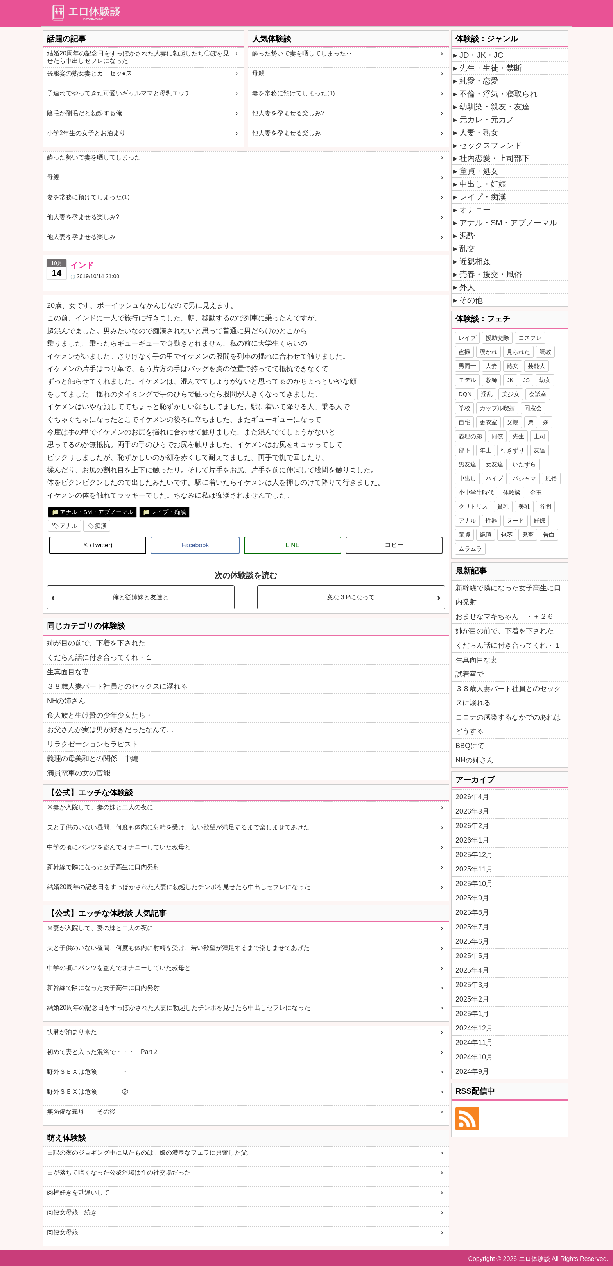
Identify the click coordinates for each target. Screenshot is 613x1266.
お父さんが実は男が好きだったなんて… (110, 730)
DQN (465, 394)
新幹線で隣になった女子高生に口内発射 (103, 867)
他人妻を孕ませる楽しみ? (288, 113)
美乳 (524, 506)
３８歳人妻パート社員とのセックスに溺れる (117, 686)
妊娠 (539, 520)
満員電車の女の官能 (78, 773)
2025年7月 (472, 927)
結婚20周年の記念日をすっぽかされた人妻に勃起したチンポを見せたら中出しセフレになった (178, 887)
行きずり (512, 450)
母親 (258, 73)
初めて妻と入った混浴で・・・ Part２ (102, 1051)
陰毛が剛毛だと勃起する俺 (84, 113)
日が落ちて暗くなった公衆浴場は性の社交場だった (119, 1172)
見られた (518, 351)
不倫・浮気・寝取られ (498, 93)
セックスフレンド (490, 145)
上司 (539, 436)
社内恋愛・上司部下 (494, 158)
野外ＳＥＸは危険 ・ (87, 1071)
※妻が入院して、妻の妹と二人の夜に (100, 807)
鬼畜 (528, 534)
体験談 (512, 492)
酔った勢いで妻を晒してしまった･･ (302, 53)
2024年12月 (474, 1028)
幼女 (545, 380)
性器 (491, 520)
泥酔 (467, 235)
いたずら (524, 464)
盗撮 (464, 351)
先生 (518, 436)
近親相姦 (475, 261)
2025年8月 (472, 912)
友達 (539, 450)
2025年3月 (472, 985)
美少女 (511, 394)
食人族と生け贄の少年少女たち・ (99, 715)
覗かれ (488, 351)
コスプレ (530, 337)
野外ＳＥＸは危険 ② (87, 1091)
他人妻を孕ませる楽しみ (286, 133)
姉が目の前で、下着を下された (96, 643)
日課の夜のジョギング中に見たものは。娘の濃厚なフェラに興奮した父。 (150, 1152)
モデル (467, 380)
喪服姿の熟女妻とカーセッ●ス (89, 73)
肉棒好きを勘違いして (78, 1192)
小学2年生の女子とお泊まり (86, 133)
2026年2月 (472, 826)
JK (510, 380)
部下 (464, 450)
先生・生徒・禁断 (490, 68)
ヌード (515, 520)
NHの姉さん (66, 701)
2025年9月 (472, 898)
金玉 (536, 492)
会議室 (538, 394)
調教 (545, 351)
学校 (464, 408)
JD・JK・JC (481, 55)
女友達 (494, 464)
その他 (471, 300)
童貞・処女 (478, 171)
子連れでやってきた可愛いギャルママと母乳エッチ (119, 93)
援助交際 (497, 337)
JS (526, 380)
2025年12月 (474, 855)
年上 (485, 450)
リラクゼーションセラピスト (92, 744)
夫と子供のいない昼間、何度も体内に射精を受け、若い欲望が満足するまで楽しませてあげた (178, 827)
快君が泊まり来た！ (75, 1032)
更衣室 (488, 422)
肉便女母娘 (62, 1232)
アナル (68, 525)
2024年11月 (474, 1042)
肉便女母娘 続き (72, 1212)
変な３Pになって (351, 597)
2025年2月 (472, 999)
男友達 (467, 464)
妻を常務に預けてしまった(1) (293, 93)
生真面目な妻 (68, 672)
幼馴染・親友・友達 (494, 106)
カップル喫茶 (497, 408)
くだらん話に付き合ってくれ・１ (99, 657)
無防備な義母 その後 (81, 1111)
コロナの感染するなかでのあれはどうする (508, 724)
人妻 (491, 365)
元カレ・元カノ (486, 119)
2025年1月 (472, 1014)
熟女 (512, 365)
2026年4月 (472, 797)
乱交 (467, 248)
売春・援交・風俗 (490, 274)
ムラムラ (470, 548)
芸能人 (536, 365)
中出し (467, 478)
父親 (512, 422)
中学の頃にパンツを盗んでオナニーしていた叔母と (119, 847)
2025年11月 (474, 869)
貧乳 (503, 506)
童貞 (464, 534)
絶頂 (485, 534)
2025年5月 (472, 956)
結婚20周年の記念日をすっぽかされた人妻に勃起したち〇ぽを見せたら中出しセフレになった (138, 57)
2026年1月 (472, 840)
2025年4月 (472, 970)
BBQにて (469, 746)
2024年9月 (472, 1071)
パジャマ (524, 478)
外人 (467, 287)
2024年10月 (474, 1057)
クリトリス (473, 506)
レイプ (467, 337)
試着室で (469, 674)
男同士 (467, 365)
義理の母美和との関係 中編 (92, 758)
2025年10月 (474, 883)
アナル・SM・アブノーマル (96, 512)
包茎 (507, 534)
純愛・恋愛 (478, 81)
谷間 (545, 506)
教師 (491, 380)
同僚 (497, 436)
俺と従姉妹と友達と (141, 597)
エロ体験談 (534, 1258)
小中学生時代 (476, 492)
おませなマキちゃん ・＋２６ (504, 616)
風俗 (551, 478)
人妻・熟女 (478, 132)
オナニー (475, 209)
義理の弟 (470, 436)
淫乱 (487, 394)
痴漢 (101, 525)
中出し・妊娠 (482, 184)
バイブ (494, 478)
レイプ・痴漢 (168, 512)
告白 (549, 534)
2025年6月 (472, 941)
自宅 (464, 422)
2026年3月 (472, 811)
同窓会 (533, 408)
